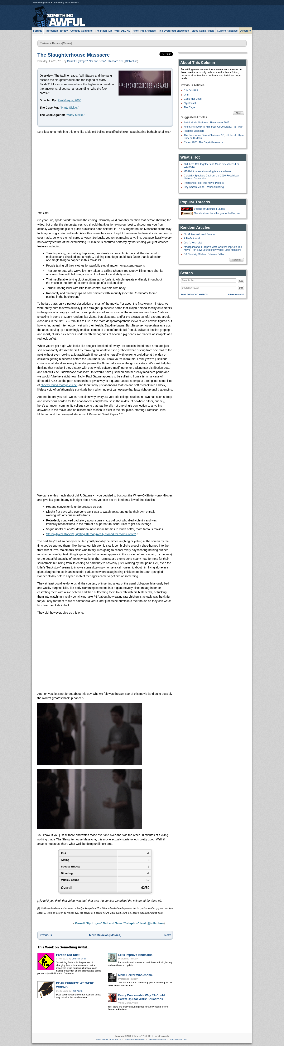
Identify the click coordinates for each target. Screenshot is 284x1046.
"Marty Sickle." (69, 107)
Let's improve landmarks (135, 955)
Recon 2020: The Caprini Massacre (203, 142)
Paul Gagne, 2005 (69, 100)
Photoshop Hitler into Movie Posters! (204, 182)
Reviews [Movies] (62, 43)
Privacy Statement (157, 1040)
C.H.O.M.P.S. (191, 90)
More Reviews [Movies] (105, 935)
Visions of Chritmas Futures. (209, 208)
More (238, 113)
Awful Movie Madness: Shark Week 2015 (206, 122)
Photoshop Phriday (128, 958)
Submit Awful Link (178, 1040)
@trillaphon (131, 61)
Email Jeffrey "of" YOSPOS (194, 294)
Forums (37, 30)
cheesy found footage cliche (59, 385)
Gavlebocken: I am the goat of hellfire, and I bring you (218, 213)
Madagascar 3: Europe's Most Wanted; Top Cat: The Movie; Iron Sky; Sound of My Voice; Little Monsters (213, 248)
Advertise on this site (134, 1040)
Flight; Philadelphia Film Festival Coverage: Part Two (213, 126)
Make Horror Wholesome (135, 975)
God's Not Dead (193, 98)
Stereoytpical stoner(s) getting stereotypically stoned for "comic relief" (91, 534)
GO (241, 280)
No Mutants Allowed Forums (199, 234)
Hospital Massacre (194, 130)
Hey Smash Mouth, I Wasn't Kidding (204, 187)
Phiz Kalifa (77, 991)
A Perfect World (192, 238)
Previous (46, 935)
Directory (245, 30)
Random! (236, 260)
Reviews (44, 43)
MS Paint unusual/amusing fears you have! (207, 171)
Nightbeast (190, 103)
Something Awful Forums (66, 2)
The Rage (189, 107)
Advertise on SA (236, 294)
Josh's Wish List (193, 242)
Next (167, 935)
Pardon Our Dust (68, 955)
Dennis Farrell (79, 958)
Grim (186, 94)
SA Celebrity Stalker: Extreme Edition (204, 254)
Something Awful (41, 2)
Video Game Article (128, 1002)
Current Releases (227, 30)
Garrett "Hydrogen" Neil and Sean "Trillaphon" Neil (95, 61)
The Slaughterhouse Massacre (73, 55)
